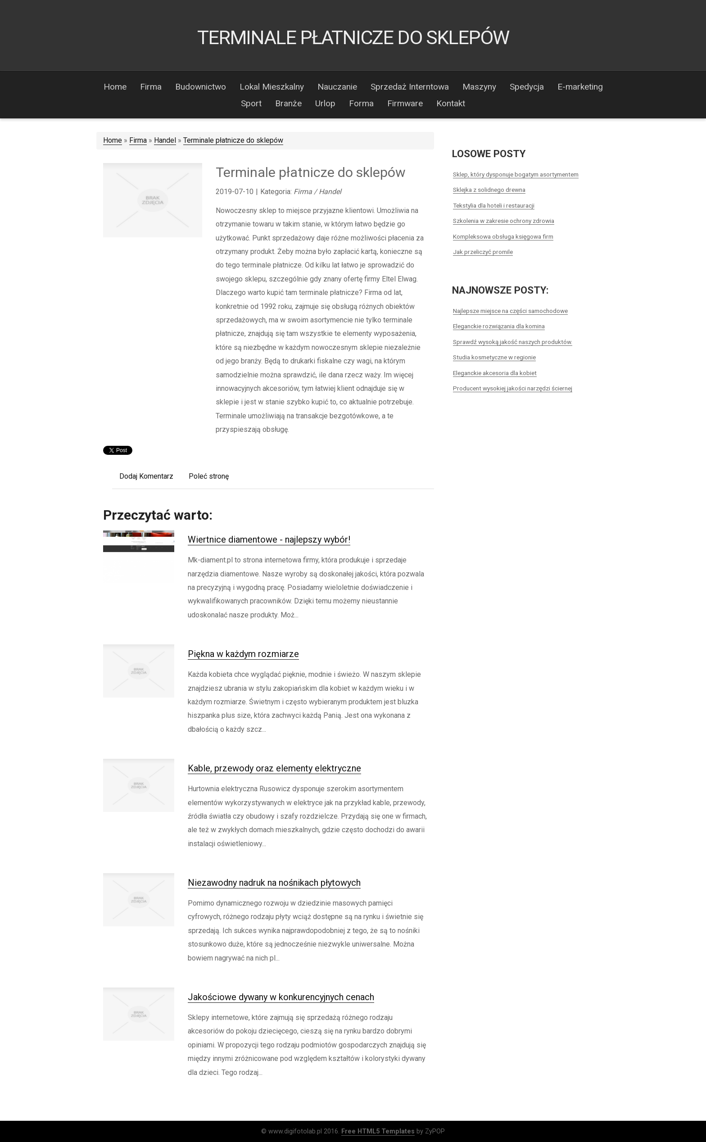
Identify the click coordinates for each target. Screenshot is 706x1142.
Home (112, 140)
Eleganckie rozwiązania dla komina (499, 326)
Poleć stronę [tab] (209, 476)
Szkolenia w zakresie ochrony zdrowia (503, 220)
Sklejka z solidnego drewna (489, 189)
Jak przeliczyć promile (483, 251)
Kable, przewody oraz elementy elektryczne (274, 768)
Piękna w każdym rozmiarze (243, 653)
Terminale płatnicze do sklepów (233, 140)
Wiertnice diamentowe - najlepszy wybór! (269, 539)
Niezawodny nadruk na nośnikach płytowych (274, 882)
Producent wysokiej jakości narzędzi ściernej (512, 388)
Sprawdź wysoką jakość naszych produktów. (512, 341)
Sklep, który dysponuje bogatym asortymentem (516, 174)
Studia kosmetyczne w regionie (494, 357)
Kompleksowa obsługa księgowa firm (503, 236)
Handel (165, 140)
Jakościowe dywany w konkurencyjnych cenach (281, 997)
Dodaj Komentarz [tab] (146, 476)
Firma (138, 140)
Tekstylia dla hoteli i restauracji (493, 205)
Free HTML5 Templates (378, 1131)
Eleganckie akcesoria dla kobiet (495, 372)
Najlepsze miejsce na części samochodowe (510, 310)
